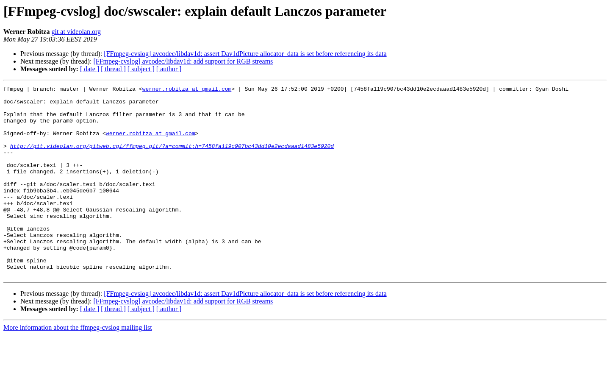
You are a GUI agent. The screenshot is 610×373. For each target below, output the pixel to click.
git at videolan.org (76, 31)
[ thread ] (113, 68)
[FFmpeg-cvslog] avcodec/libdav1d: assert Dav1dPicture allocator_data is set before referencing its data (245, 53)
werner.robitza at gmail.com (187, 90)
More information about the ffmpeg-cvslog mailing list (77, 365)
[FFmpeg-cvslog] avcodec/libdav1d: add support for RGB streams (183, 61)
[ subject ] (141, 68)
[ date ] (89, 68)
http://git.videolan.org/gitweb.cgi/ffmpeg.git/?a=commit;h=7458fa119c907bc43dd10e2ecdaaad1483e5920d (172, 158)
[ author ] (169, 68)
